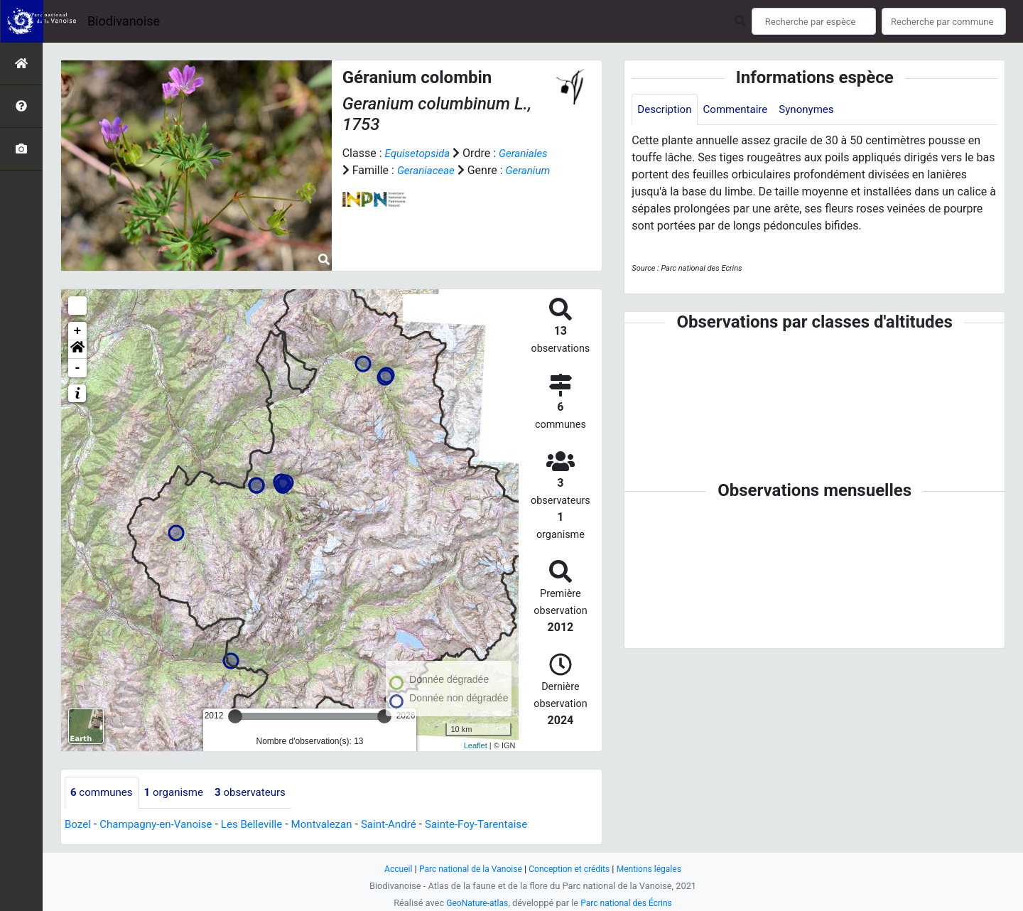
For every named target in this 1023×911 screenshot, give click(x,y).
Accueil (391, 868)
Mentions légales (655, 868)
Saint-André (406, 824)
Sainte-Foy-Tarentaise (499, 824)
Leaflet (475, 745)
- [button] (78, 368)
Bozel (78, 824)
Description (666, 110)
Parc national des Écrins (628, 902)
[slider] (235, 716)
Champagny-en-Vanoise (161, 824)
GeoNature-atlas (474, 902)
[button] (77, 349)
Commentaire (740, 110)
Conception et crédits (572, 868)
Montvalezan (335, 824)
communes (103, 792)
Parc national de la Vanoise (466, 868)
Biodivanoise (123, 21)
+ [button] (78, 331)
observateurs (260, 792)
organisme (179, 792)
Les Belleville (262, 824)
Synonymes (815, 110)
